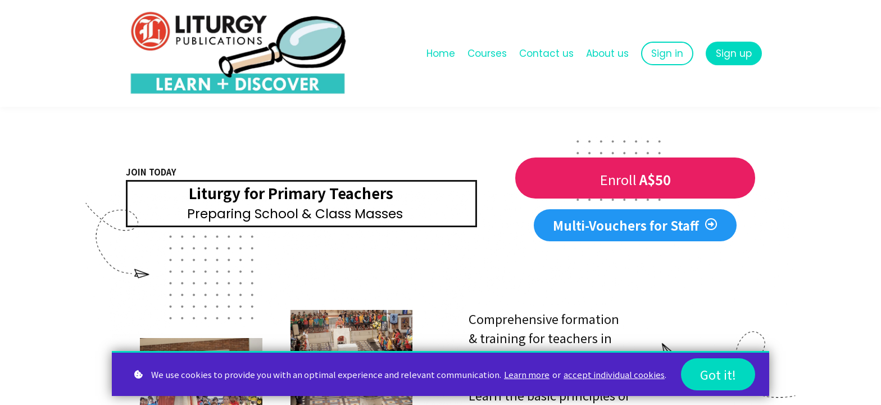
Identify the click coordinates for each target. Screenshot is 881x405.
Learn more (527, 374)
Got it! (718, 374)
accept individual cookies (614, 374)
